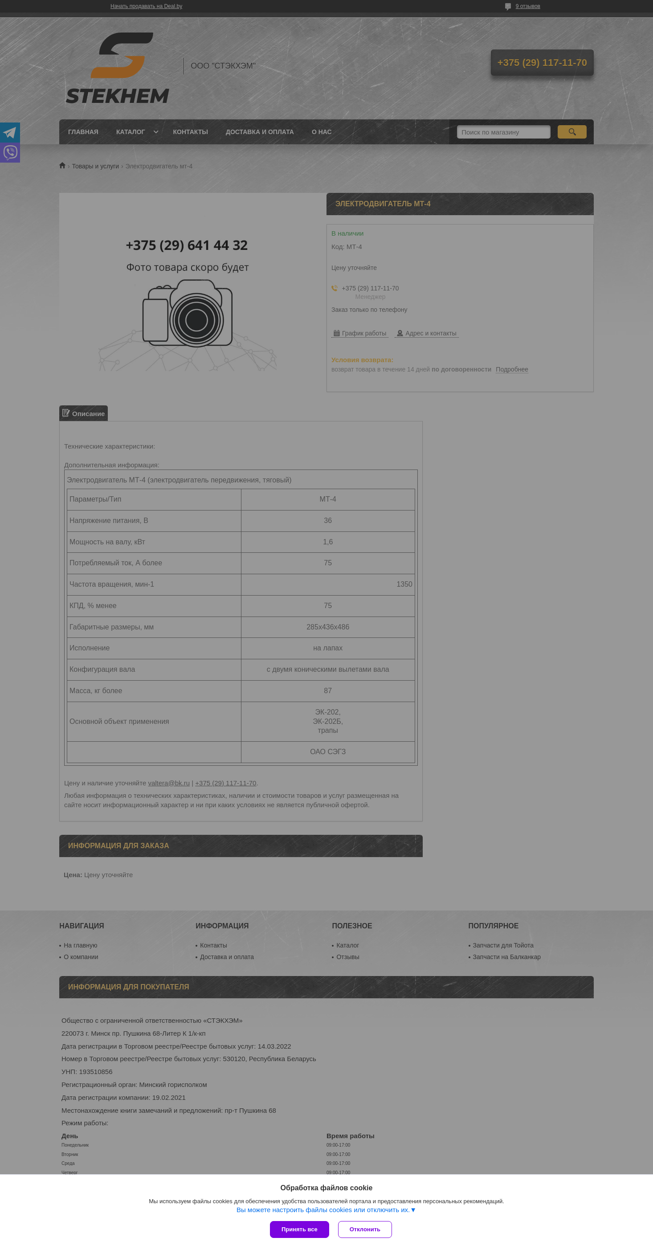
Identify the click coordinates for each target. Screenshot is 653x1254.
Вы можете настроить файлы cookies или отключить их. (323, 1209)
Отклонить (365, 1229)
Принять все (300, 1229)
